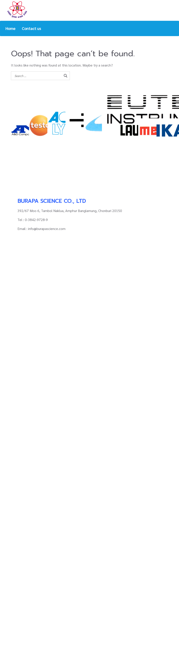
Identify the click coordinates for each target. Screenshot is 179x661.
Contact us (31, 28)
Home (10, 28)
